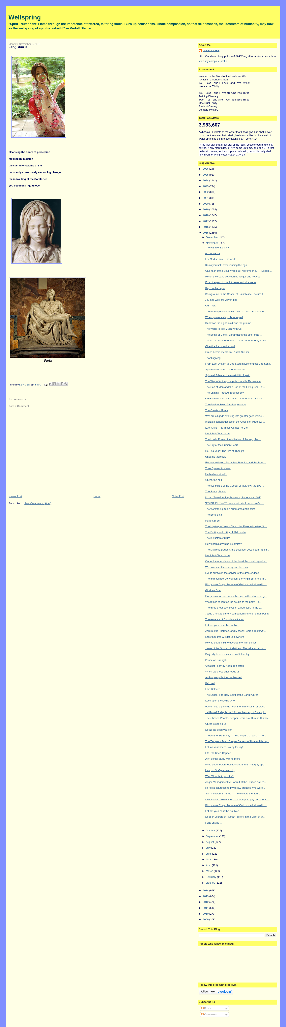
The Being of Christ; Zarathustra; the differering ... (233, 334)
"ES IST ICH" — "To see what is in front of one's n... (234, 503)
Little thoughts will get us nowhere (224, 636)
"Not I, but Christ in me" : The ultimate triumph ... (233, 793)
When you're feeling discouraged (224, 317)
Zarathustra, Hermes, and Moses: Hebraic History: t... (236, 630)
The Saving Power (215, 491)
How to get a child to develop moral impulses (231, 642)
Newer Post (15, 496)
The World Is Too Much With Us (223, 328)
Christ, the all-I (213, 479)
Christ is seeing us (215, 723)
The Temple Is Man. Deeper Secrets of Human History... (237, 741)
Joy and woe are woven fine (221, 299)
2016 (206, 226)
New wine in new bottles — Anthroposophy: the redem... (237, 799)
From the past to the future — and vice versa (230, 282)
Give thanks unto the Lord (220, 346)
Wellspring (25, 17)
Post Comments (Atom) (37, 503)
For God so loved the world (220, 259)
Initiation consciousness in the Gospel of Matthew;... (235, 421)
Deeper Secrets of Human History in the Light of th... (235, 816)
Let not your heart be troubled (222, 625)
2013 (206, 896)
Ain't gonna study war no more (222, 758)
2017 (206, 221)
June (209, 853)
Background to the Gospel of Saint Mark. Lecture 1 (234, 294)
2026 (206, 168)
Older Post (178, 496)
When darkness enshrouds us (222, 671)
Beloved (210, 683)
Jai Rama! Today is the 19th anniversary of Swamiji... (235, 712)
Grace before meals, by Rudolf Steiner (227, 352)
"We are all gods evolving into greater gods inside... (234, 415)
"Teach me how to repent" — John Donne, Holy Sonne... (237, 340)
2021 (206, 197)
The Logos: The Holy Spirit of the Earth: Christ (231, 694)
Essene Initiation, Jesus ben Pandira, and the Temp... (235, 462)
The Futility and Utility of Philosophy (225, 532)
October (211, 830)
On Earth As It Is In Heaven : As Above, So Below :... (235, 398)
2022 (206, 191)
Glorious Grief (213, 590)
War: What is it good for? (219, 776)
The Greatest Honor (216, 410)
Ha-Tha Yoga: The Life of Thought (224, 450)
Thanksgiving (213, 358)
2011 (206, 907)
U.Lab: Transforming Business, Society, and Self (233, 497)
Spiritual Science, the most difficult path (227, 375)
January (211, 882)
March (210, 871)
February (211, 876)
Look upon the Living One (220, 700)
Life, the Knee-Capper (218, 753)
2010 (206, 913)
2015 (206, 232)
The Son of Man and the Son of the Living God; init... (235, 386)
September (212, 836)
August (210, 842)
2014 (206, 890)
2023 (206, 186)
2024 (206, 180)
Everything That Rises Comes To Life (226, 427)
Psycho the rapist (215, 288)
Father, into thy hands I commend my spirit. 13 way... (235, 706)
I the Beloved (212, 689)
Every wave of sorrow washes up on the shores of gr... (236, 596)
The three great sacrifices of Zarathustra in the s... (234, 607)
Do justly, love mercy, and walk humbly (227, 654)
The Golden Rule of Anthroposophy (225, 404)
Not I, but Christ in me (217, 433)
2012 (206, 901)
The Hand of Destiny (217, 247)
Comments (209, 1014)
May (209, 859)
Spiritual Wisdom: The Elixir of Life (225, 369)
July (208, 847)
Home (97, 496)
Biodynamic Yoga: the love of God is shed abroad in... (236, 584)
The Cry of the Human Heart (221, 444)
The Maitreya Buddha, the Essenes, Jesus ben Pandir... (237, 549)
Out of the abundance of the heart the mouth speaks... (236, 561)
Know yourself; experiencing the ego (226, 265)
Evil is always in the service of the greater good (232, 572)
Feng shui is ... (213, 822)
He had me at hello (216, 474)
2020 (206, 203)
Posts (206, 1008)
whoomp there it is (215, 456)
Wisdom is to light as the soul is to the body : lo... (233, 601)
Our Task (210, 305)
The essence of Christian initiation (224, 619)
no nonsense (212, 253)
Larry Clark (211, 50)
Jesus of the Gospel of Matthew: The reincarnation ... (235, 648)
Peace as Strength (216, 660)
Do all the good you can (219, 729)
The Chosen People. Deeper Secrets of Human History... (237, 718)
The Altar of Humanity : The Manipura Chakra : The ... (236, 735)
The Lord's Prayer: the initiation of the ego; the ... (233, 439)
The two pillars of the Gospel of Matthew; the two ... (234, 485)
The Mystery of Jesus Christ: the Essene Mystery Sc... (236, 526)
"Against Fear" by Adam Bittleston (224, 665)
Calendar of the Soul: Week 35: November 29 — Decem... (238, 270)
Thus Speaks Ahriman (218, 468)
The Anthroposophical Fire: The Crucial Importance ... (236, 311)
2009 (206, 919)
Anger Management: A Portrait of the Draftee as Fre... (236, 782)
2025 (206, 174)
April (209, 865)
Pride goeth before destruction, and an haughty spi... (235, 764)
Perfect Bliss (212, 520)
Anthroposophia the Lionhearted (223, 677)
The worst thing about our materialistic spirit (230, 508)
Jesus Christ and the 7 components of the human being (237, 613)
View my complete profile (213, 61)
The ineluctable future (217, 537)
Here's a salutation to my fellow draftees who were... (235, 787)
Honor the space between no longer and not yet (232, 276)
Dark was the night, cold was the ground (228, 323)
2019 (206, 209)
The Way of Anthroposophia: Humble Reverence (233, 381)
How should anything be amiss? (223, 543)
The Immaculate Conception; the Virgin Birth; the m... (235, 578)
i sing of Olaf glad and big (220, 770)
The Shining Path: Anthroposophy (224, 392)
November (212, 243)
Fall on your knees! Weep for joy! (224, 747)
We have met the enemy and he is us (226, 567)
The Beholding (213, 514)
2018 (206, 215)
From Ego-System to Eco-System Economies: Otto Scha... (238, 363)
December (212, 237)
